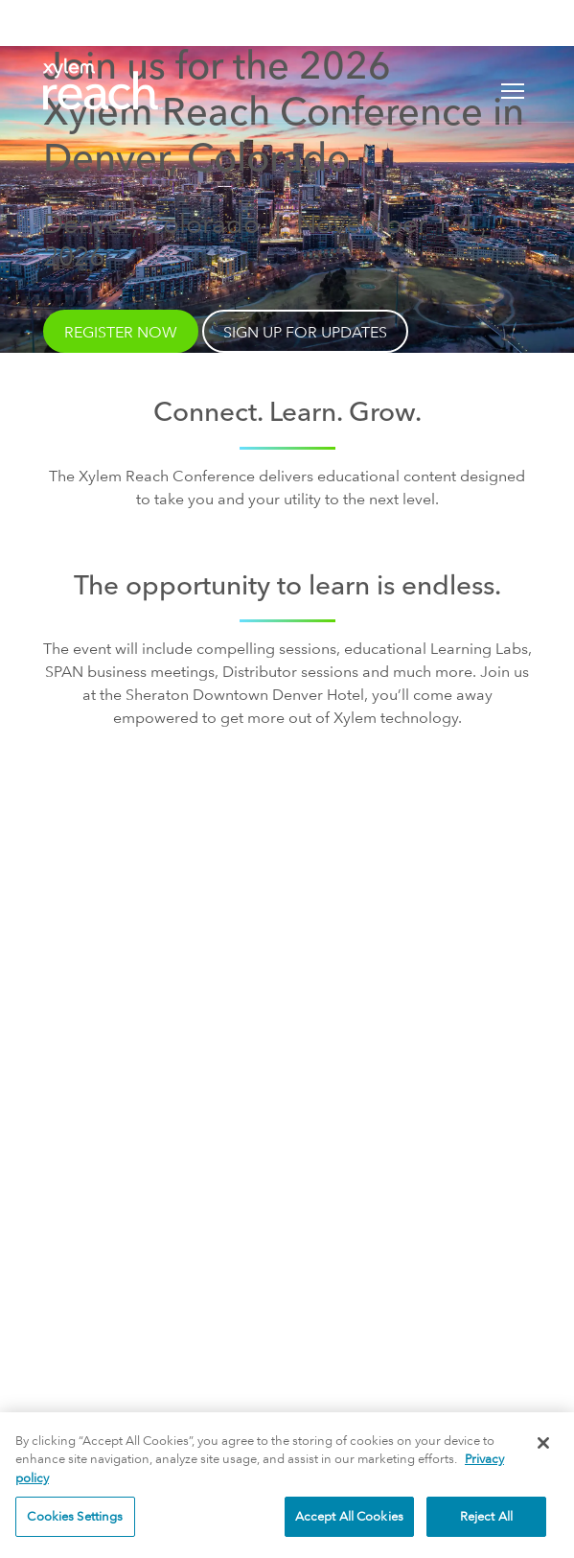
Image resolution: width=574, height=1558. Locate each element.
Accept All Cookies (349, 1515)
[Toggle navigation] (513, 91)
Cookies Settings (75, 1515)
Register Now (120, 332)
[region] (287, 1485)
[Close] (543, 1443)
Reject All (486, 1515)
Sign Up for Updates (287, 1014)
